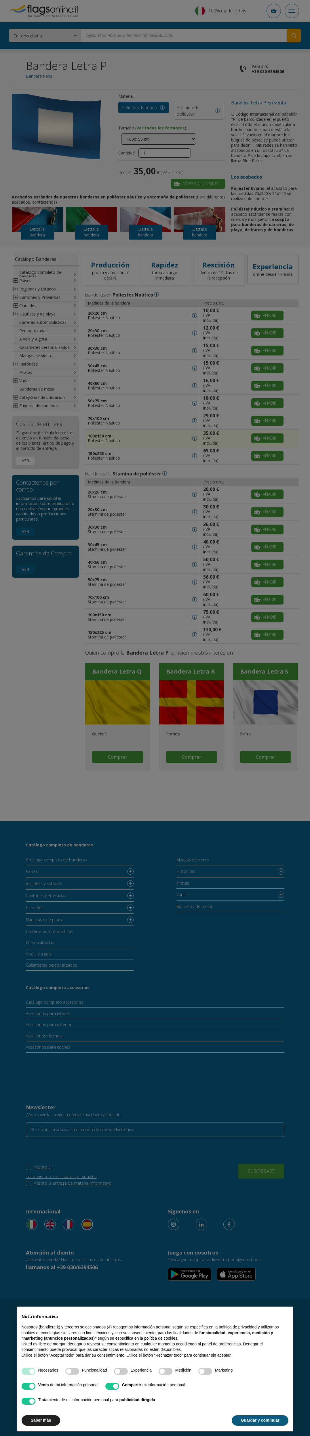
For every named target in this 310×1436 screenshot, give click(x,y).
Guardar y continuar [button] (260, 1420)
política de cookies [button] (160, 1338)
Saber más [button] (41, 1420)
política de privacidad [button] (238, 1327)
